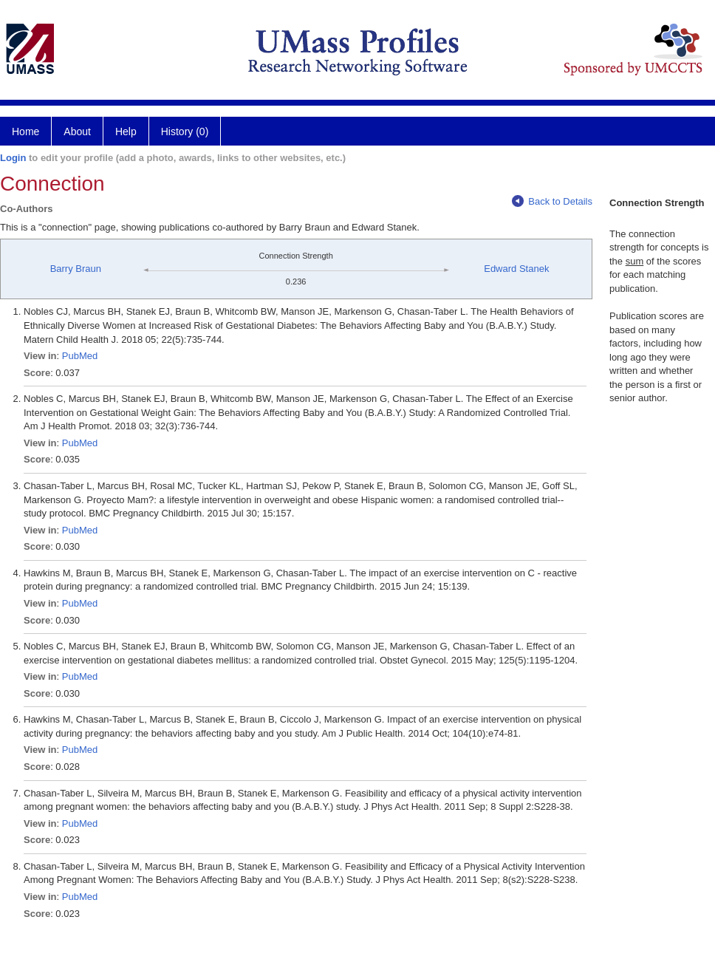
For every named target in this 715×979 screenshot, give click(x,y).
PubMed (80, 355)
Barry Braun (75, 268)
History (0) (185, 131)
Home (25, 131)
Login (13, 157)
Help (126, 131)
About (77, 131)
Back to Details (552, 201)
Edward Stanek (516, 268)
